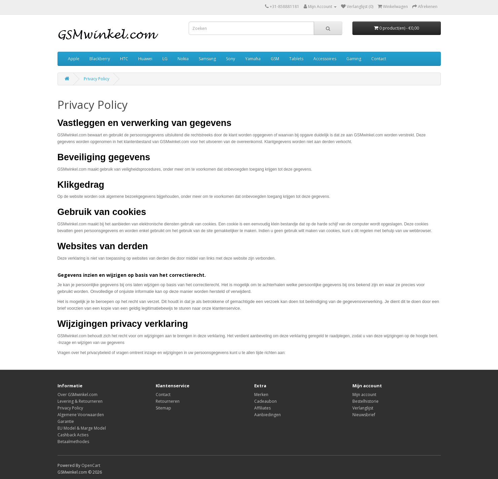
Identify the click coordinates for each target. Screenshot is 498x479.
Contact (378, 58)
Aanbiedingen (267, 415)
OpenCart (90, 465)
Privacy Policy (96, 79)
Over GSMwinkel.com (78, 394)
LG (164, 58)
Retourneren (168, 401)
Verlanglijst (362, 408)
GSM (275, 58)
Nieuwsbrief (363, 415)
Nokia (183, 58)
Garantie (66, 421)
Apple (73, 58)
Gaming (353, 58)
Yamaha (253, 58)
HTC (124, 58)
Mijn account (364, 394)
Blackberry (99, 58)
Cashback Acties (73, 435)
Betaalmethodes (73, 441)
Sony (230, 58)
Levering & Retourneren (80, 401)
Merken (261, 394)
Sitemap (163, 408)
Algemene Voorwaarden (81, 415)
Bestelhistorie (365, 401)
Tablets (296, 58)
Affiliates (262, 408)
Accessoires (324, 58)
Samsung (207, 58)
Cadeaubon (265, 401)
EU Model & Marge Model (82, 428)
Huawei (145, 58)
